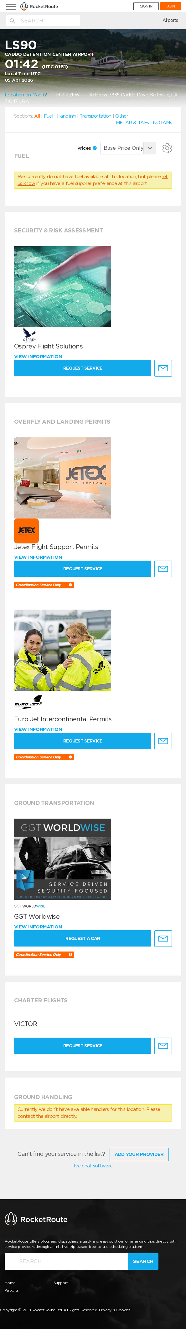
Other (121, 116)
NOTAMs (162, 122)
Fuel (48, 116)
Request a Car (82, 938)
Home (10, 1282)
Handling (66, 116)
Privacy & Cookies (115, 1309)
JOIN (171, 6)
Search (143, 1261)
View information (38, 356)
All (37, 116)
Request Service (82, 368)
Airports (170, 20)
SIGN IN (146, 6)
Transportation (95, 116)
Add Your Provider (139, 1154)
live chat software (93, 1166)
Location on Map (26, 95)
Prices (87, 148)
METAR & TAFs (132, 122)
